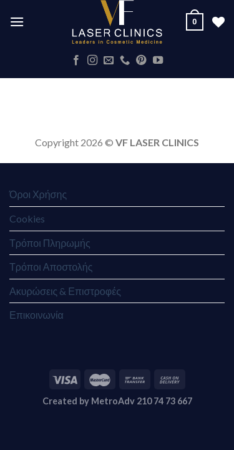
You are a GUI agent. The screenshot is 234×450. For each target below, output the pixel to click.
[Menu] (16, 21)
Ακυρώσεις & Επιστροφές (65, 291)
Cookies (27, 218)
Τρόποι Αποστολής (50, 266)
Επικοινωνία (36, 315)
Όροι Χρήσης (38, 194)
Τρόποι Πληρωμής (49, 243)
